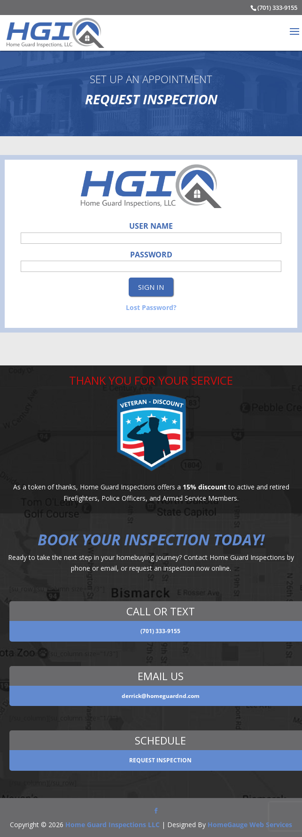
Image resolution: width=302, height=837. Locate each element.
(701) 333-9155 (277, 7)
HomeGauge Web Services (250, 824)
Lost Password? (151, 307)
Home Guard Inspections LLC (112, 824)
